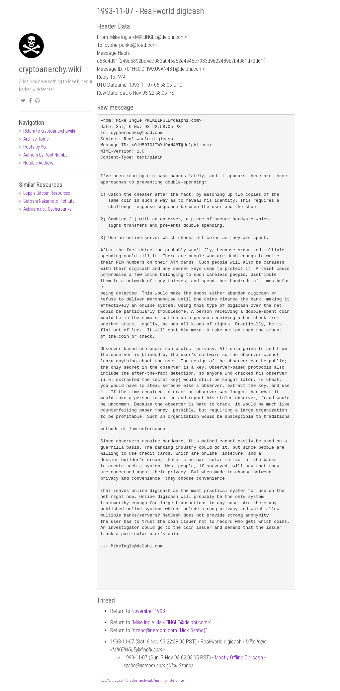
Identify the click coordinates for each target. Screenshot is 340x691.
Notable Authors (38, 163)
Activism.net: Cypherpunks (47, 209)
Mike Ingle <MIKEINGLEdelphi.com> (171, 622)
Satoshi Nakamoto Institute (48, 201)
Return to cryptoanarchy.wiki (49, 131)
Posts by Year (36, 147)
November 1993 (148, 611)
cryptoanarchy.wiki (50, 69)
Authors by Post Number (46, 155)
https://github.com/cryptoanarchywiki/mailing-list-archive (141, 680)
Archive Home (35, 139)
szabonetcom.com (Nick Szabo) (169, 630)
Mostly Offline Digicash (239, 657)
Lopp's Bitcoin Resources (46, 193)
